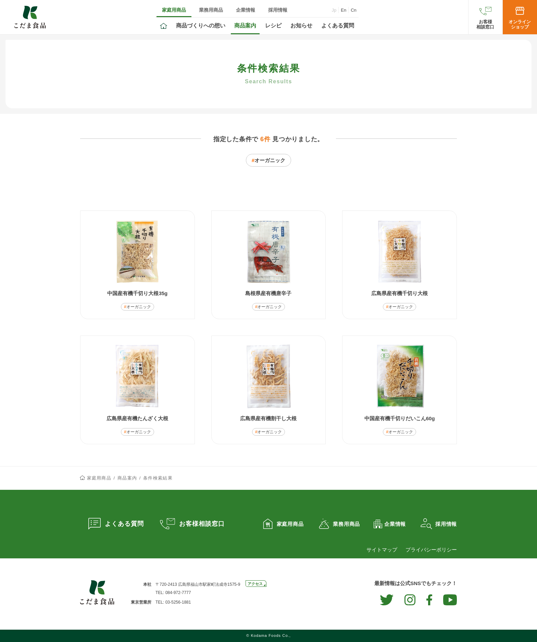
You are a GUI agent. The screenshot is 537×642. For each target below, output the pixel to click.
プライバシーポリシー (431, 550)
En (343, 10)
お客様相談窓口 (485, 24)
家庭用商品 (174, 10)
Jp (334, 10)
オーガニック (269, 160)
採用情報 (277, 10)
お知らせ (301, 25)
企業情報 (245, 10)
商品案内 (245, 25)
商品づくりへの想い (200, 25)
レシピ (273, 25)
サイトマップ (381, 550)
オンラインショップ (520, 24)
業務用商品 (211, 10)
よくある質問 (337, 25)
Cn (354, 10)
